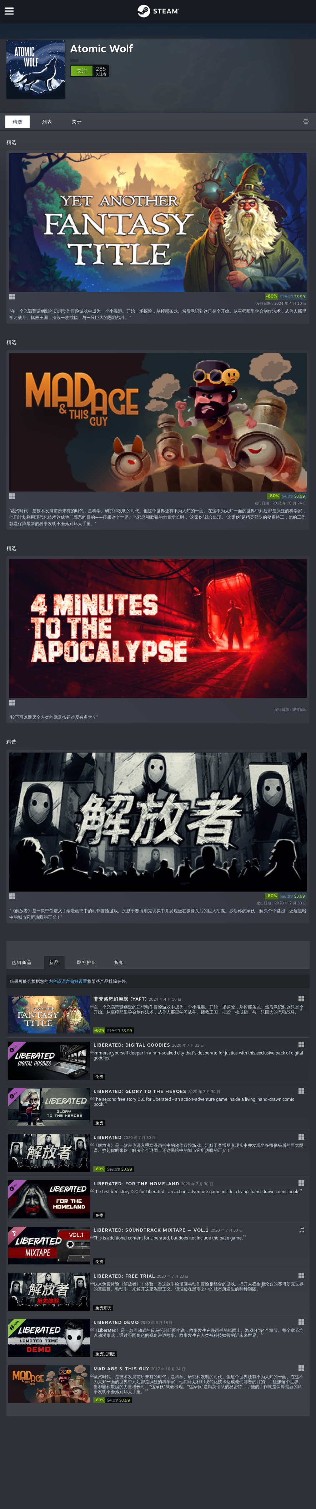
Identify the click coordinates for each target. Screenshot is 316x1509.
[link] (286, 296)
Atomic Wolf (101, 48)
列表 (47, 121)
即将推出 (87, 962)
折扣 (119, 962)
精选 (17, 121)
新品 (54, 962)
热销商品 (22, 962)
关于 (77, 121)
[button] (82, 71)
